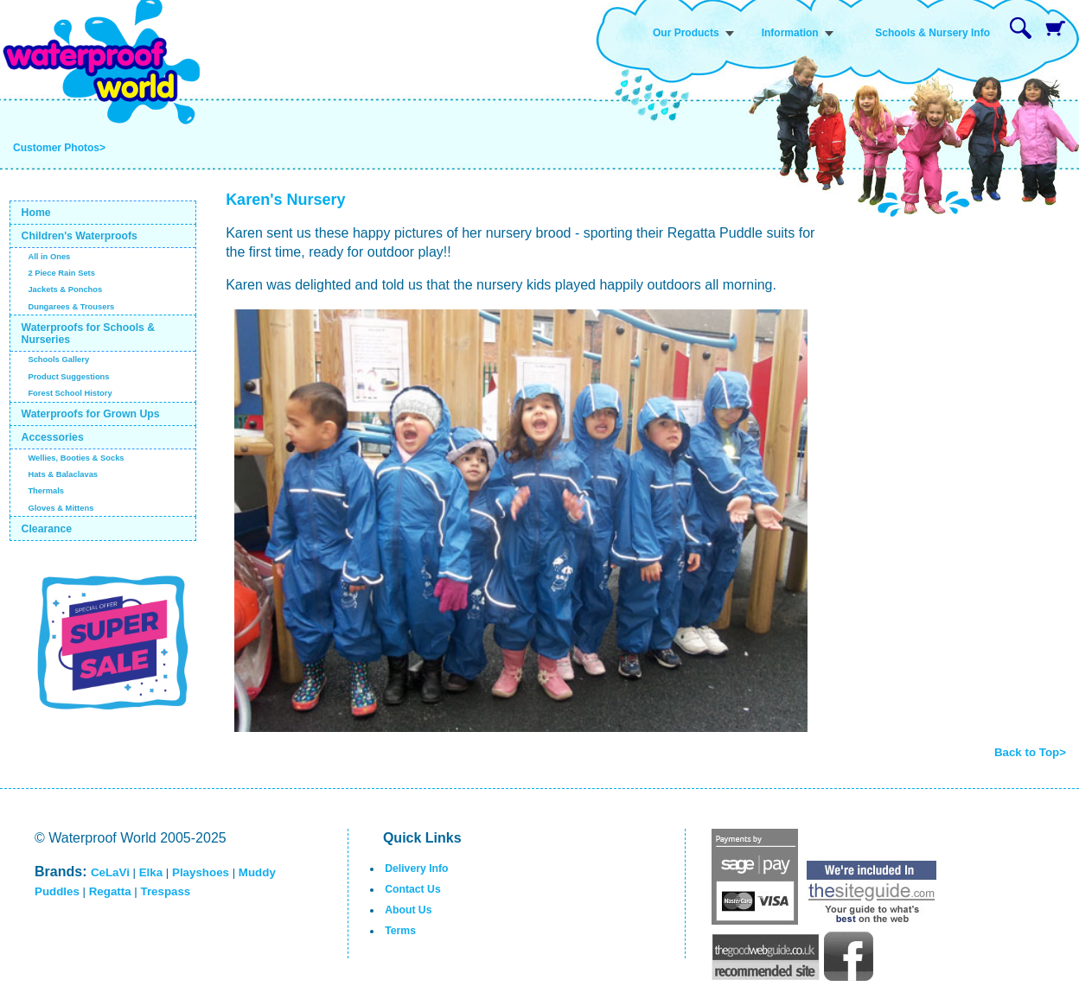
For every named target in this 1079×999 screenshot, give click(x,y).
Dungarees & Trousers (71, 306)
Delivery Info (416, 868)
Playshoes (200, 872)
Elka (151, 872)
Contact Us (413, 889)
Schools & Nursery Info (932, 33)
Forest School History (70, 393)
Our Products (686, 33)
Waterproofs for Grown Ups (91, 414)
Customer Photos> (59, 148)
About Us (408, 910)
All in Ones (49, 256)
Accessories (53, 437)
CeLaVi (110, 872)
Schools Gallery (58, 359)
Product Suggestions (68, 376)
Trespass (165, 891)
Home (36, 213)
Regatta (110, 891)
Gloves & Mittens (60, 508)
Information (790, 33)
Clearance (47, 529)
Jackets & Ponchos (65, 289)
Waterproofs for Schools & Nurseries (89, 333)
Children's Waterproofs (79, 236)
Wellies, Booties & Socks (76, 458)
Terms (400, 931)
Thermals (46, 491)
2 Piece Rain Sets (61, 273)
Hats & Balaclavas (63, 474)
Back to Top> (1030, 752)
